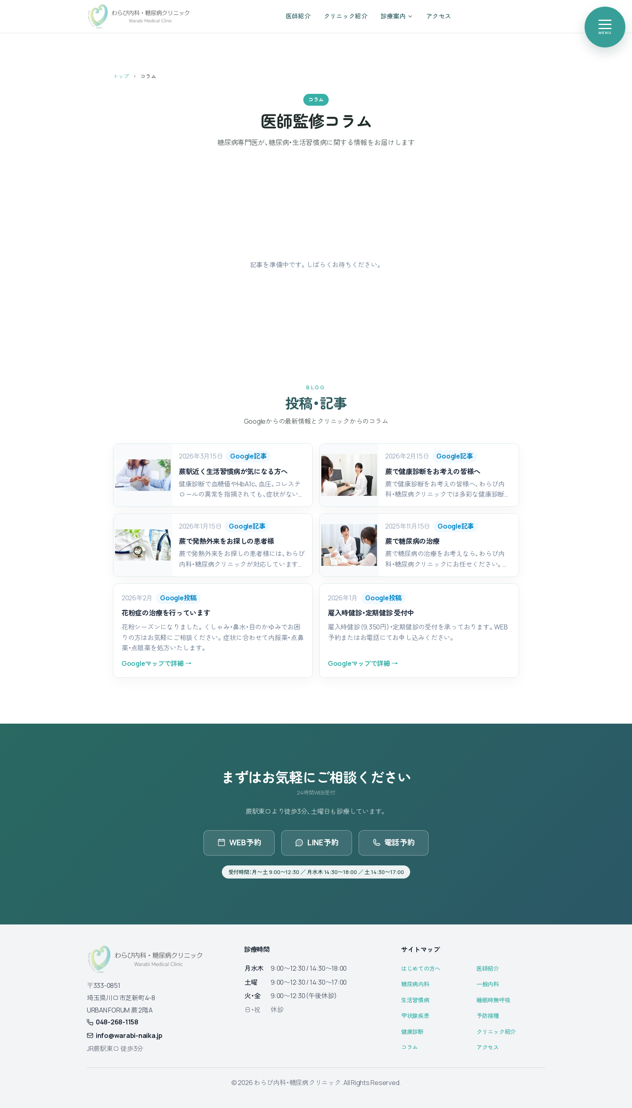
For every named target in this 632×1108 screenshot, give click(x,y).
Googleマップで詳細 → (156, 663)
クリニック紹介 (496, 1031)
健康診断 (412, 1031)
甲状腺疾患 (415, 1015)
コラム (409, 1047)
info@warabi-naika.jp (125, 1035)
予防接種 (487, 1015)
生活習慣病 (415, 1000)
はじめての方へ (420, 968)
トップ (121, 76)
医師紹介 (487, 968)
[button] (213, 475)
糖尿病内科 (415, 984)
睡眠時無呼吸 (493, 1000)
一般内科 (487, 984)
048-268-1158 (112, 1021)
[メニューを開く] (605, 27)
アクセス (487, 1047)
